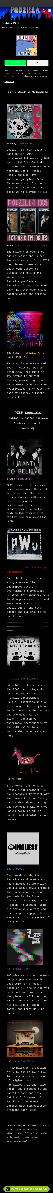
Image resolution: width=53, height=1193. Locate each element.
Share (15, 62)
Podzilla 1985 (10, 23)
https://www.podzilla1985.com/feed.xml (21, 27)
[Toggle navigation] (49, 10)
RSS (37, 62)
